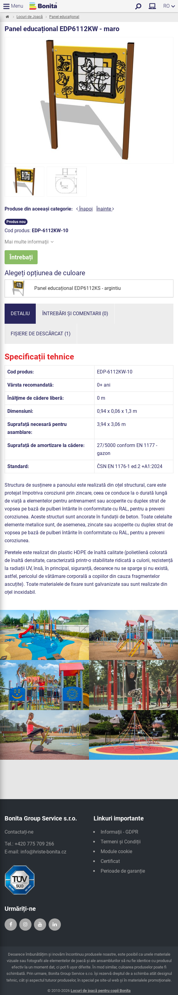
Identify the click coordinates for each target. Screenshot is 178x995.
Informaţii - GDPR (119, 832)
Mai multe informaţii (29, 242)
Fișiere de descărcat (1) (41, 334)
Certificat (110, 861)
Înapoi (84, 209)
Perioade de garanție (123, 871)
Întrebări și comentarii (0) (75, 313)
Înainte (105, 209)
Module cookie (116, 851)
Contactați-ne (19, 832)
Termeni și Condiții (121, 842)
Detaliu (20, 313)
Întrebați (21, 257)
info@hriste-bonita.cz (43, 852)
